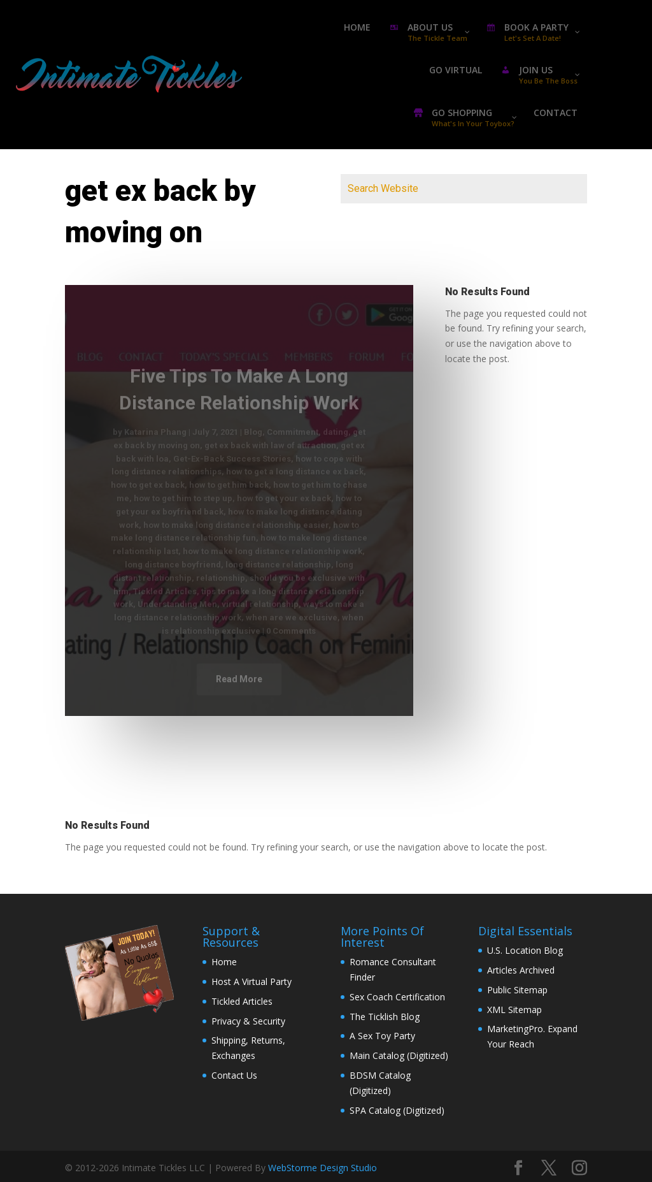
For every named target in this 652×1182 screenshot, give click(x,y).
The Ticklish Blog (385, 1017)
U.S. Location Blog (525, 950)
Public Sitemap (517, 990)
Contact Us (234, 1075)
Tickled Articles (242, 1001)
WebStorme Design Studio (322, 1168)
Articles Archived (521, 970)
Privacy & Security (248, 1021)
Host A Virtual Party (251, 981)
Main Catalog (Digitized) (399, 1055)
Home (224, 962)
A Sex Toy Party (382, 1036)
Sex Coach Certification (397, 997)
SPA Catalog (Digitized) (397, 1110)
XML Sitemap (514, 1009)
